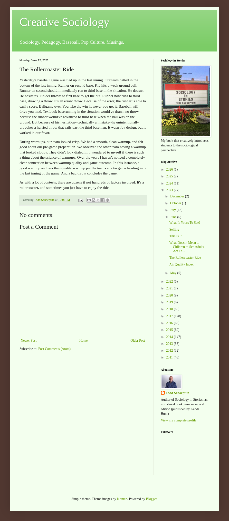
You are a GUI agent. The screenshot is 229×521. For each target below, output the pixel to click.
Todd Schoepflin (177, 393)
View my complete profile (179, 420)
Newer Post (29, 340)
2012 (170, 350)
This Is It (175, 236)
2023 (170, 190)
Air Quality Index (181, 264)
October (176, 203)
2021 (170, 288)
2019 (170, 302)
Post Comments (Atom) (54, 349)
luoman (122, 499)
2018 (170, 309)
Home (83, 340)
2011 (170, 357)
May (173, 273)
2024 (170, 183)
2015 (170, 330)
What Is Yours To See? (184, 223)
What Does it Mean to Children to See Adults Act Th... (186, 247)
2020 (170, 295)
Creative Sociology (64, 21)
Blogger (151, 499)
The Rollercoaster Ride (185, 257)
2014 (170, 337)
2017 (170, 316)
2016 (170, 323)
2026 (170, 169)
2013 (170, 344)
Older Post (138, 340)
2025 (170, 176)
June (173, 217)
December (177, 196)
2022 (170, 281)
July (173, 210)
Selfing (174, 229)
